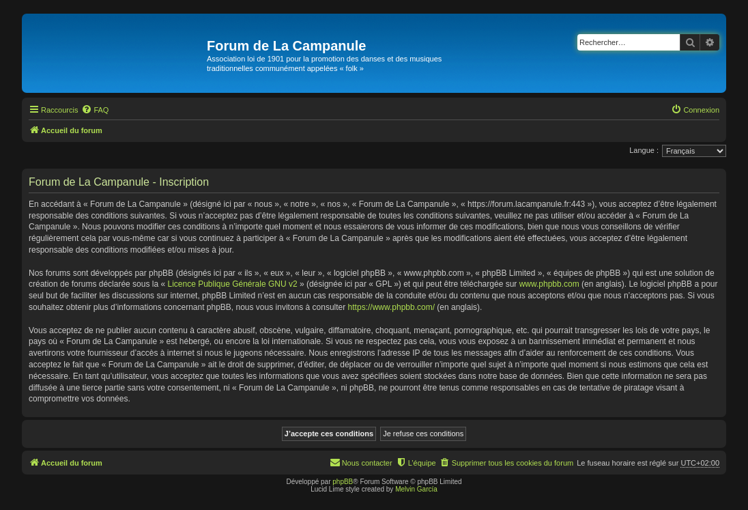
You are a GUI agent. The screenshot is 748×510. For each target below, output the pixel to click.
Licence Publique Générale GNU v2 (232, 284)
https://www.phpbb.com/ (391, 307)
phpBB (342, 481)
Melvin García (416, 489)
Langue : (644, 150)
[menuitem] (95, 110)
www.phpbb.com (549, 284)
